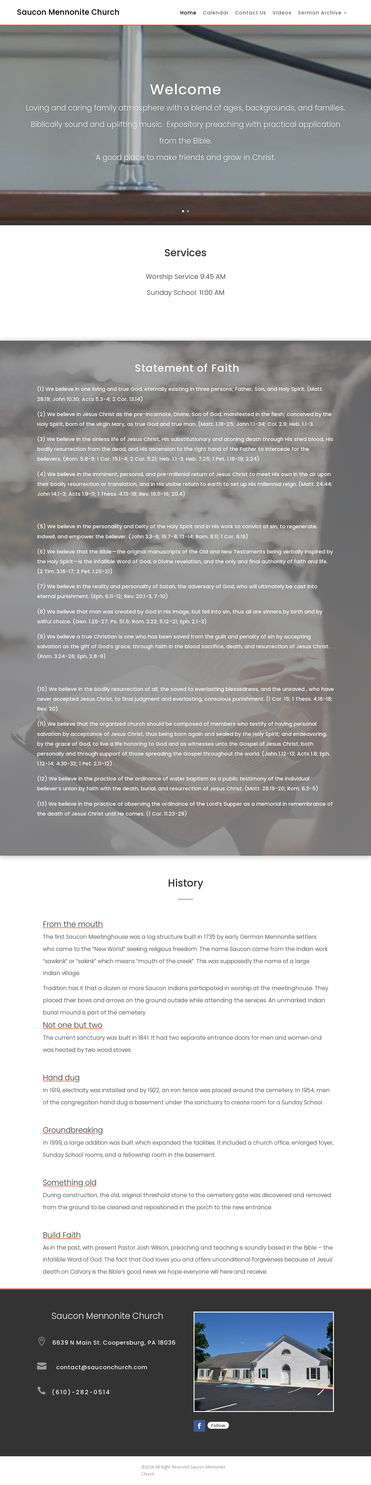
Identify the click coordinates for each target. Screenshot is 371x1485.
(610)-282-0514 (81, 1392)
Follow (218, 1425)
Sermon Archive (320, 13)
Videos (282, 13)
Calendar (216, 13)
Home (188, 13)
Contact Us (250, 13)
